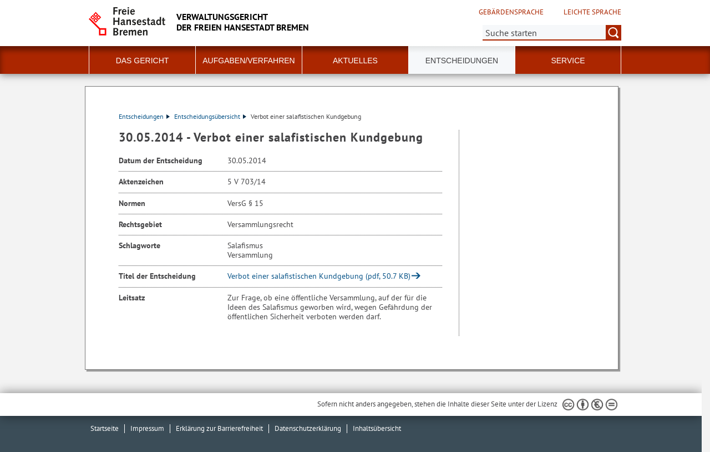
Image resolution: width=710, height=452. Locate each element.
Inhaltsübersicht (377, 428)
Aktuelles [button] (355, 60)
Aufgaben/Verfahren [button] (248, 60)
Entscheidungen (144, 116)
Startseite (104, 428)
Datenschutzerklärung (308, 428)
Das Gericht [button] (142, 60)
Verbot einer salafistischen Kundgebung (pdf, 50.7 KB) (318, 276)
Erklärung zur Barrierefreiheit (219, 428)
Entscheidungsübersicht (210, 116)
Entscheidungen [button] (461, 60)
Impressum (147, 428)
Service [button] (568, 60)
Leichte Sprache (592, 12)
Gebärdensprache (511, 12)
